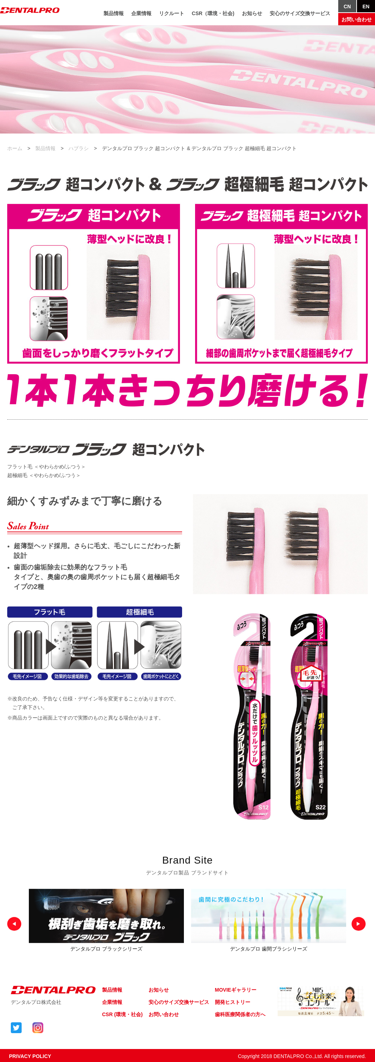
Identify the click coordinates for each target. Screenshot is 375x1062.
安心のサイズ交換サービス (300, 16)
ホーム (14, 148)
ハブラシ (79, 148)
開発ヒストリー (232, 1002)
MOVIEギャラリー (235, 990)
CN (347, 9)
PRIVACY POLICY (30, 1056)
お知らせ (252, 16)
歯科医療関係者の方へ (240, 1014)
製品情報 (113, 16)
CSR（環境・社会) (213, 16)
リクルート (171, 16)
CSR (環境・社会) (122, 1014)
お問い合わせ (356, 22)
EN (365, 9)
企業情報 (141, 16)
